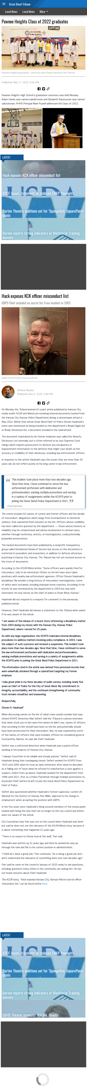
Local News (11, 11)
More (44, 11)
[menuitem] (44, 11)
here (44, 884)
